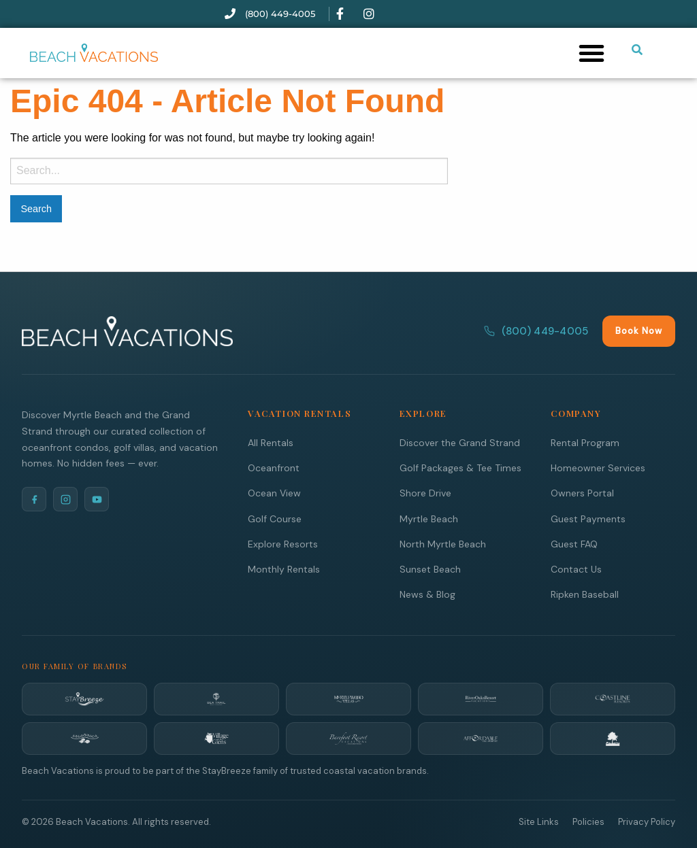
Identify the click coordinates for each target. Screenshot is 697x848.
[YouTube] (96, 498)
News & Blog (427, 594)
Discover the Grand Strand (460, 442)
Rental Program (585, 442)
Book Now (638, 330)
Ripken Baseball (585, 594)
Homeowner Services (598, 467)
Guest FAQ (574, 543)
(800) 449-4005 (536, 330)
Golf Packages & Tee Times (460, 467)
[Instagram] (65, 498)
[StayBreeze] (84, 698)
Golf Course (275, 518)
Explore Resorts (283, 543)
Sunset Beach (430, 568)
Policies (588, 821)
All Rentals (270, 442)
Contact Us (576, 568)
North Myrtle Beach (443, 543)
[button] (591, 53)
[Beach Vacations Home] (127, 330)
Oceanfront (273, 467)
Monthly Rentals (284, 568)
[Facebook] (34, 498)
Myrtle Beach (429, 518)
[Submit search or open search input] (637, 49)
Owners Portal (582, 492)
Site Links (539, 821)
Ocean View (274, 492)
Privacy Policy (646, 821)
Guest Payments (588, 518)
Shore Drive (425, 492)
